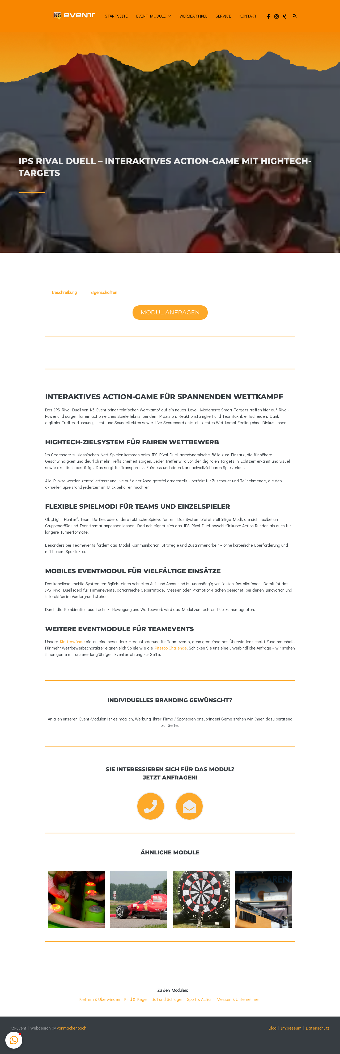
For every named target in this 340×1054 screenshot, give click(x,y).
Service (223, 16)
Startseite (116, 16)
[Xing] (284, 16)
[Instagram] (276, 16)
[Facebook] (268, 16)
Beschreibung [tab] (64, 292)
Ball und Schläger (167, 999)
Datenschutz (317, 1028)
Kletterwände (72, 641)
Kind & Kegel (135, 999)
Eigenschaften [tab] (104, 292)
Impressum (291, 1028)
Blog (273, 1028)
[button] (295, 16)
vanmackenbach (71, 1028)
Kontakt (248, 16)
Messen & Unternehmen (239, 999)
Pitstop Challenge (171, 648)
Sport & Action (199, 999)
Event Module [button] (151, 16)
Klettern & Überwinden (99, 999)
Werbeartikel (193, 16)
